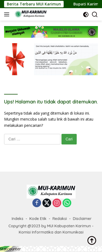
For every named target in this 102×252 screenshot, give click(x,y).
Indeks (17, 218)
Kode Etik (38, 218)
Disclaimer (82, 218)
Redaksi (59, 218)
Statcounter (10, 248)
